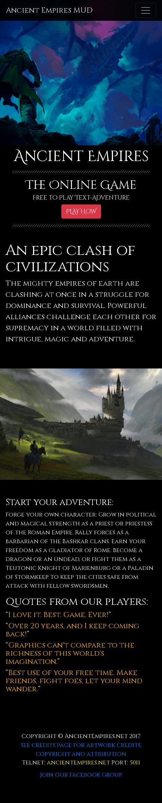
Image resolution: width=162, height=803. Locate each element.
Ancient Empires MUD (49, 10)
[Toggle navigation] (145, 10)
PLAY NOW (81, 211)
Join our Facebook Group (81, 775)
